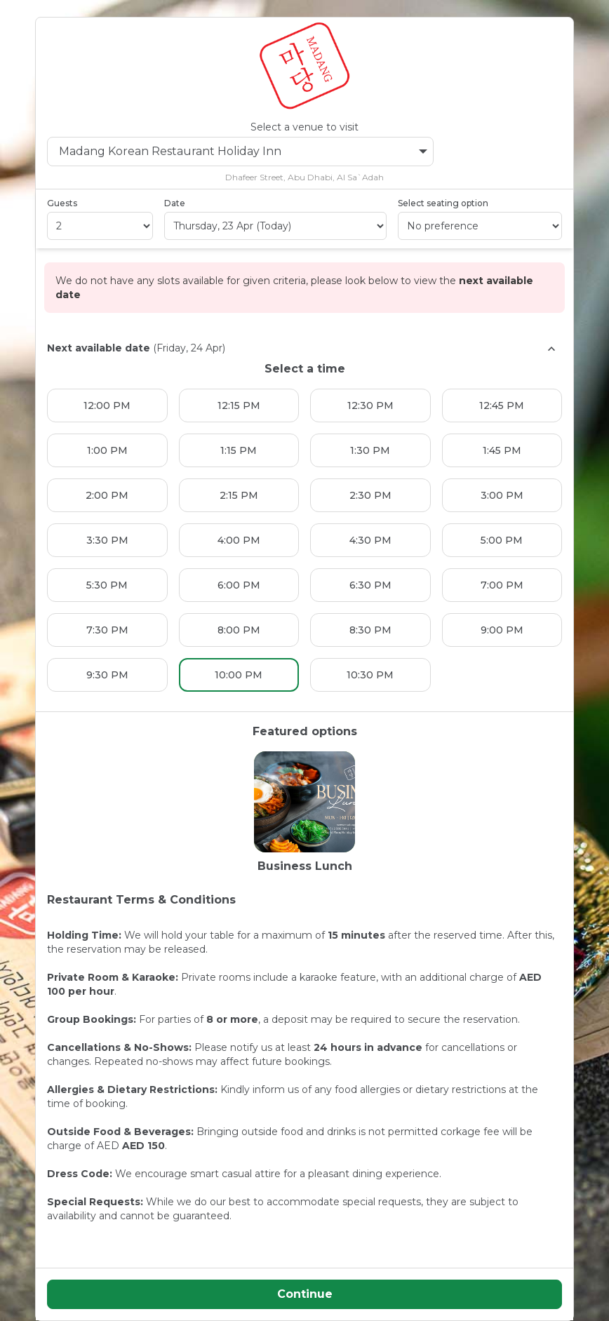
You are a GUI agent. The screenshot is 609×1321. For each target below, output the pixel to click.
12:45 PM (501, 405)
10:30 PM (370, 675)
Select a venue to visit (304, 127)
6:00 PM (239, 585)
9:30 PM (107, 675)
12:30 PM (370, 405)
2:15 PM (239, 495)
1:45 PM (502, 450)
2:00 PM (107, 495)
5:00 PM (502, 540)
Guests (62, 203)
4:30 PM (370, 540)
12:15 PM (239, 405)
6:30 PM (370, 585)
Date (174, 203)
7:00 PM (502, 585)
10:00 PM (238, 675)
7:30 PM (107, 630)
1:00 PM (107, 450)
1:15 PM (238, 450)
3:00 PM (502, 495)
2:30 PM (370, 495)
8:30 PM (370, 630)
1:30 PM (370, 450)
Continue (305, 1294)
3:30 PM (107, 540)
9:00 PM (502, 630)
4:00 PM (239, 540)
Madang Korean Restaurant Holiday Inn (243, 151)
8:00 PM (239, 630)
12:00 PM (106, 405)
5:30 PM (107, 585)
